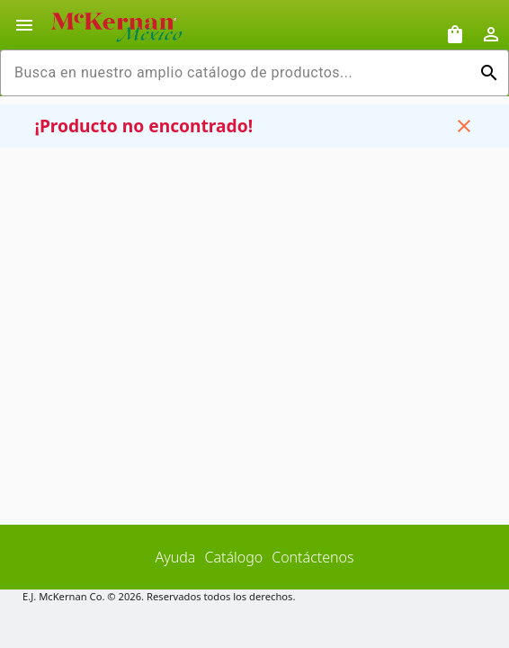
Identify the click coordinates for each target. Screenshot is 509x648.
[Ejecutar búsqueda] (489, 73)
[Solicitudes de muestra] (455, 34)
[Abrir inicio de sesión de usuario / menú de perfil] (491, 34)
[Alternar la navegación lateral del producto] (24, 25)
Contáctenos (312, 557)
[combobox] (240, 73)
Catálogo (233, 557)
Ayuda (176, 557)
